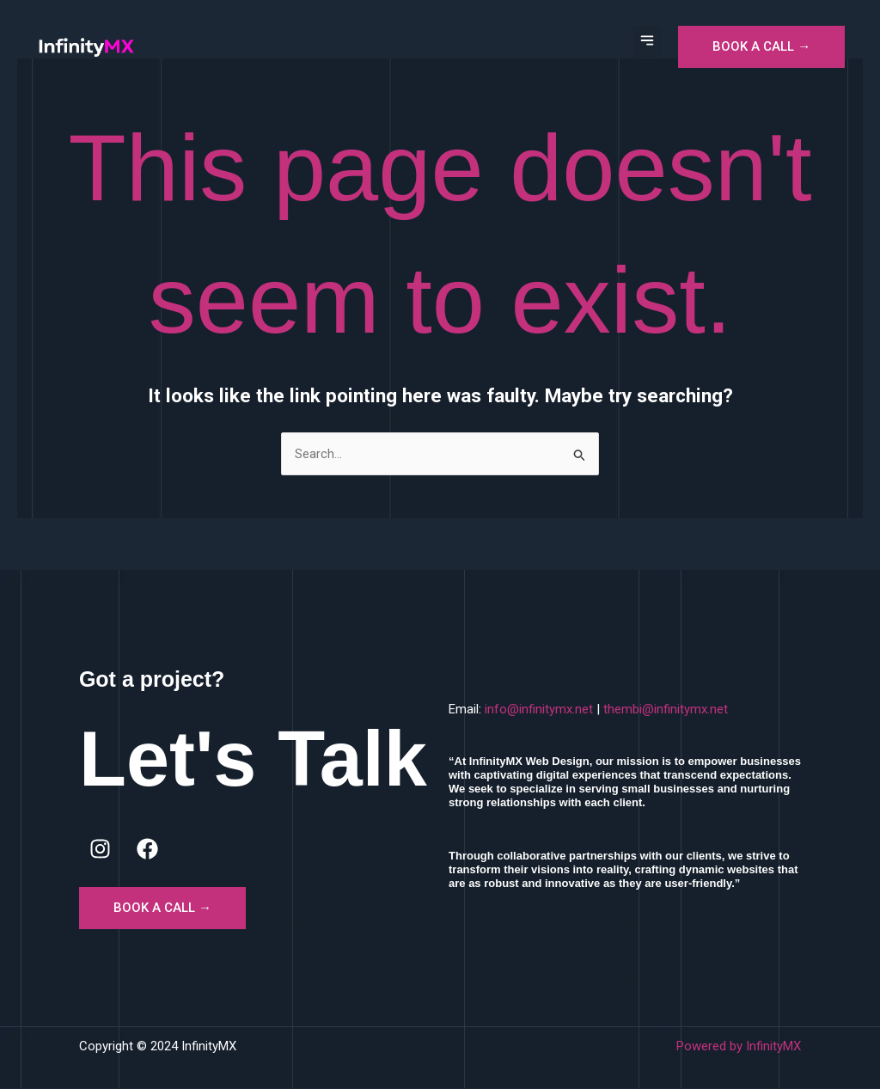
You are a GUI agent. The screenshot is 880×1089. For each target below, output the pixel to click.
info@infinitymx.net (539, 710)
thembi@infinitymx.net (665, 710)
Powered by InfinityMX (738, 1047)
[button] (646, 42)
